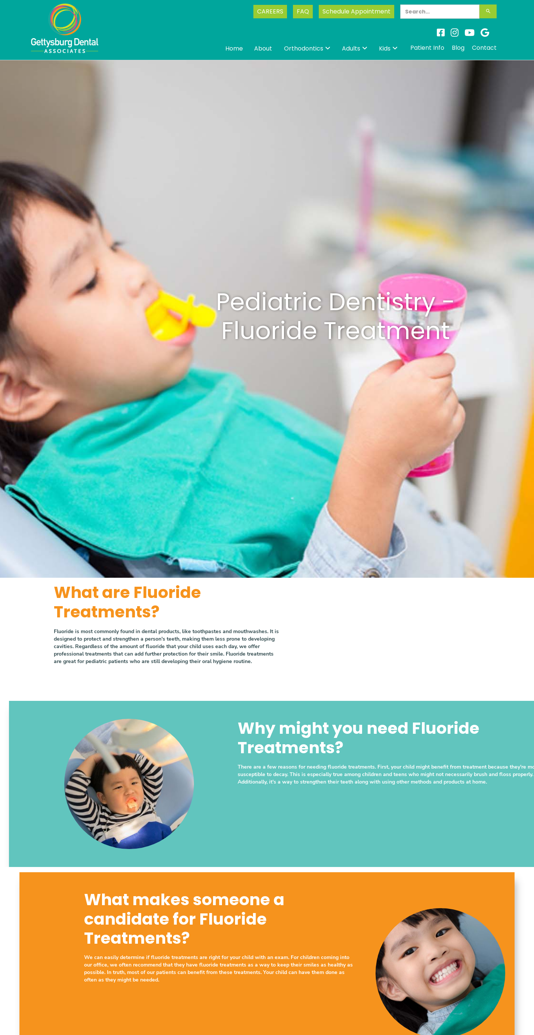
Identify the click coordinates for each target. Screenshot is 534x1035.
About (263, 48)
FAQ (303, 11)
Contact (484, 47)
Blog (458, 47)
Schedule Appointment (356, 11)
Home (234, 48)
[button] (307, 48)
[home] (65, 35)
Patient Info (427, 47)
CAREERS (270, 11)
